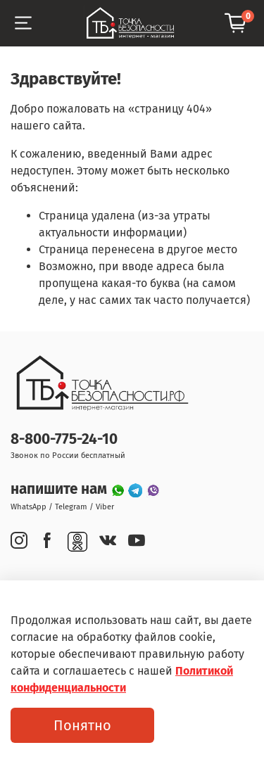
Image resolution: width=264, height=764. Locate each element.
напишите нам (61, 489)
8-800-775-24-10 (64, 439)
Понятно (82, 725)
